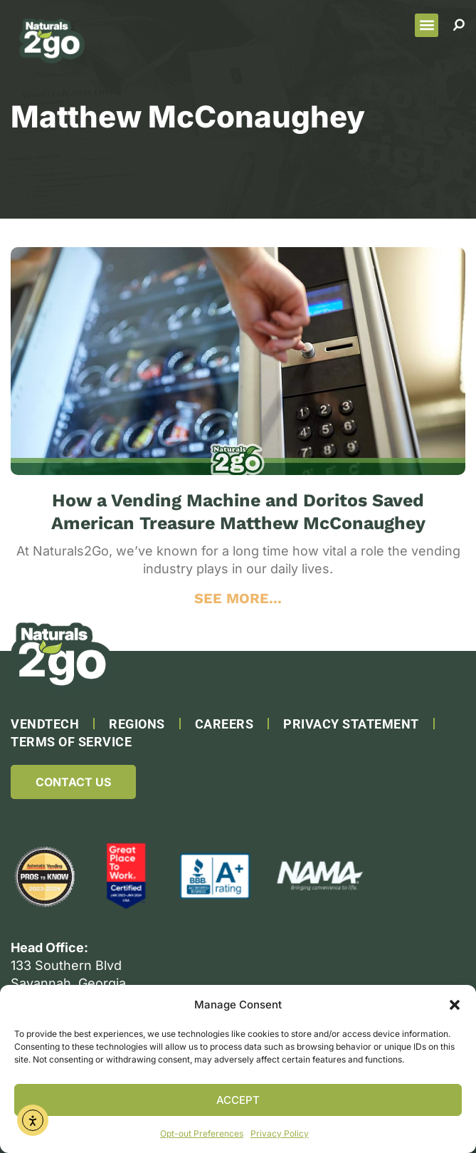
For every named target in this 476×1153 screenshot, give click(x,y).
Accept (238, 1100)
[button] (455, 1005)
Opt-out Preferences (201, 1133)
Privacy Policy (279, 1133)
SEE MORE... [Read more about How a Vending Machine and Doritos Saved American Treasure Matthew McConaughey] (238, 598)
